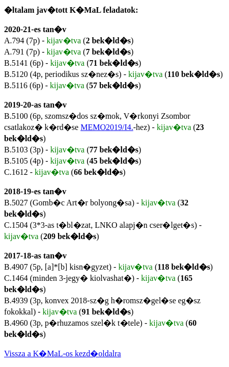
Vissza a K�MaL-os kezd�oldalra (62, 353)
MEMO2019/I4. (106, 127)
